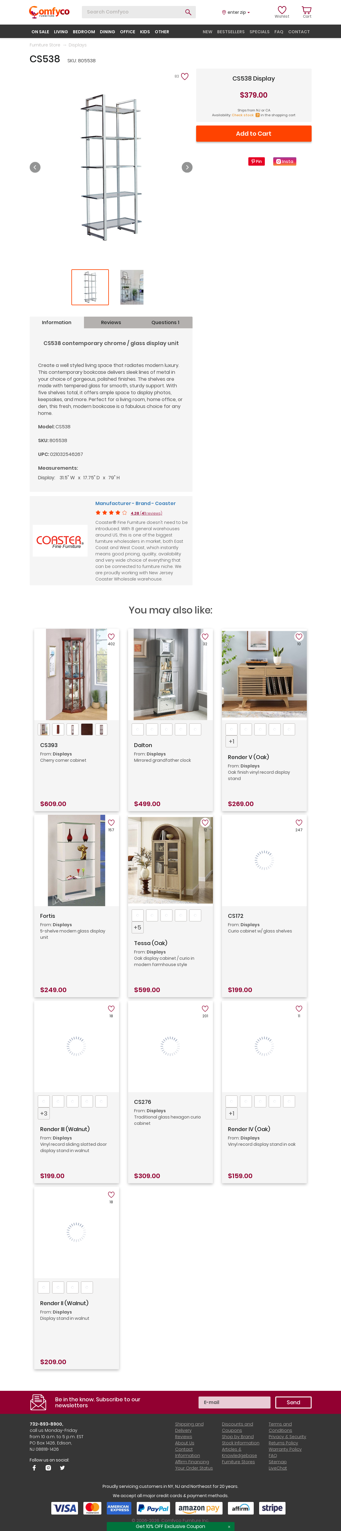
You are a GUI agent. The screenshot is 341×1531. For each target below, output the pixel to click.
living (61, 32)
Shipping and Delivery (189, 1427)
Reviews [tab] (111, 322)
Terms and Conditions (280, 1427)
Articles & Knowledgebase (239, 1452)
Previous (35, 167)
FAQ (273, 1456)
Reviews (183, 1437)
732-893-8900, (46, 1424)
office (127, 32)
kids (145, 32)
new (207, 32)
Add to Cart (253, 133)
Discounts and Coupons (237, 1427)
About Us (184, 1443)
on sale (40, 32)
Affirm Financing (192, 1462)
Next (187, 167)
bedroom (84, 32)
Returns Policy (283, 1443)
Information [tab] (56, 322)
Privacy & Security (287, 1437)
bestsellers (231, 32)
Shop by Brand (238, 1437)
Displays (78, 45)
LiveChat (278, 1468)
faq (278, 32)
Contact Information (187, 1452)
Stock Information (240, 1443)
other (162, 32)
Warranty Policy (285, 1449)
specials (260, 32)
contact (299, 32)
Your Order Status (194, 1468)
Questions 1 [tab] (165, 322)
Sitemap (278, 1462)
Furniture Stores (238, 1462)
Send (293, 1402)
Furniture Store (45, 45)
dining (107, 32)
